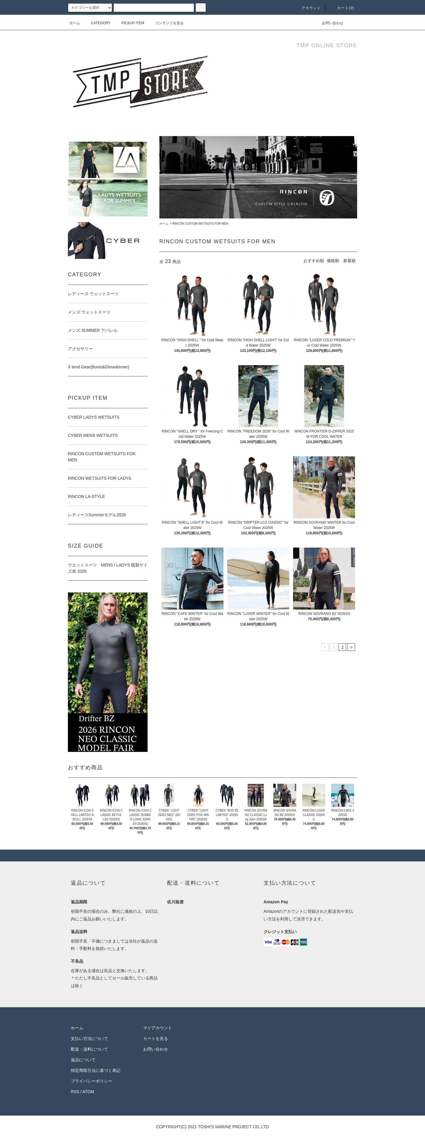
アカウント (308, 8)
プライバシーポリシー (91, 1081)
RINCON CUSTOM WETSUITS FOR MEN (200, 223)
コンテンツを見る (166, 23)
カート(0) (342, 8)
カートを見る (155, 1038)
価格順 (333, 260)
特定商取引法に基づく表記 (95, 1070)
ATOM (88, 1091)
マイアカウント (157, 1028)
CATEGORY (97, 23)
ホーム (74, 23)
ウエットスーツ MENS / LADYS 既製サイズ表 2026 (108, 568)
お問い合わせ (329, 23)
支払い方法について (89, 1038)
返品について (83, 1059)
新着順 (349, 260)
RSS (75, 1091)
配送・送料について (89, 1049)
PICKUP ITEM (129, 23)
